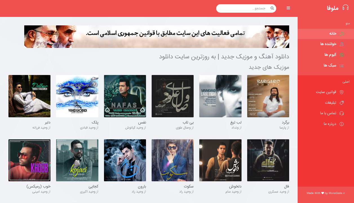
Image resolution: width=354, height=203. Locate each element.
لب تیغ (236, 123)
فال (286, 187)
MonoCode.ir (337, 193)
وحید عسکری (277, 192)
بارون (142, 187)
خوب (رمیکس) (38, 187)
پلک (95, 123)
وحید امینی (40, 192)
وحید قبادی (88, 128)
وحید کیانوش (134, 128)
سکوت (189, 187)
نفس (142, 123)
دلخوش (235, 187)
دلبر (47, 123)
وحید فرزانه (40, 128)
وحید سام (232, 192)
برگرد (285, 123)
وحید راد (185, 192)
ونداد (235, 128)
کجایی (93, 187)
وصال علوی (183, 128)
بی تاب (188, 123)
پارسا (283, 128)
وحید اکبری (88, 192)
